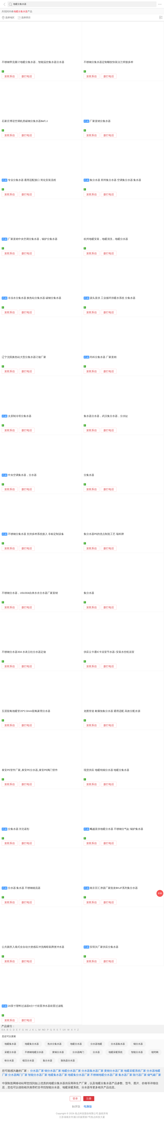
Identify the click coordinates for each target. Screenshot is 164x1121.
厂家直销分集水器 (100, 121)
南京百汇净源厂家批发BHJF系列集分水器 (114, 888)
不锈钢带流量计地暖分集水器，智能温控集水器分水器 (33, 62)
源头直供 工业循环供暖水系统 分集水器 (112, 298)
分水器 (96, 1052)
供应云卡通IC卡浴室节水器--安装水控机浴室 (109, 651)
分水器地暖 (96, 1044)
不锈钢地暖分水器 (34, 1052)
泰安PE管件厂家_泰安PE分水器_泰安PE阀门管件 (30, 770)
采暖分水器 (10, 1052)
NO (43, 1030)
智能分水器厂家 (37, 1074)
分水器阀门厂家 (17, 1074)
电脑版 (88, 1106)
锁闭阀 (154, 1052)
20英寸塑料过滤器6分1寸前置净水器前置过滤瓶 (35, 1005)
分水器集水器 (118, 1044)
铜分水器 (138, 1044)
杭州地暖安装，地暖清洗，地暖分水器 (106, 239)
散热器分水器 (68, 1060)
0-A (3, 1030)
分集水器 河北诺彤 (18, 829)
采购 (160, 893)
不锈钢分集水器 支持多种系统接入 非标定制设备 (36, 534)
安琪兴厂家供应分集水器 (104, 946)
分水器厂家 (37, 1070)
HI (26, 1030)
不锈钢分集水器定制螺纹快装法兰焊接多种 (108, 62)
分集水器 (89, 475)
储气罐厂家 (154, 1074)
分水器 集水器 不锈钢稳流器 (24, 888)
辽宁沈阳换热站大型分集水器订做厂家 (24, 357)
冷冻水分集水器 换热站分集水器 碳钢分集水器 (34, 298)
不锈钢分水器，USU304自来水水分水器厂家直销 (30, 593)
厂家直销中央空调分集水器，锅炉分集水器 (32, 239)
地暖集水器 (10, 1044)
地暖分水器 (76, 1044)
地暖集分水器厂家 (79, 1074)
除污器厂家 (140, 1074)
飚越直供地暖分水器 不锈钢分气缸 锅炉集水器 (116, 829)
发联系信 (9, 76)
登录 (75, 1098)
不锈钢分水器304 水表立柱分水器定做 (24, 651)
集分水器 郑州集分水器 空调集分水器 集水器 (115, 180)
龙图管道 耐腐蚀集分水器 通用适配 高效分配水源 (112, 711)
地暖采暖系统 (115, 1052)
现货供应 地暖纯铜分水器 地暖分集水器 (106, 770)
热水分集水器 (55, 1044)
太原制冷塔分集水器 (19, 416)
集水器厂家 (125, 1074)
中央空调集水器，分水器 (22, 475)
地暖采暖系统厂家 (135, 1070)
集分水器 (89, 593)
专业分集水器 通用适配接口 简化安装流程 (32, 180)
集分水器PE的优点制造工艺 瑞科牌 (104, 534)
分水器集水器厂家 (92, 1070)
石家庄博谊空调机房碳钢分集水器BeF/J (25, 121)
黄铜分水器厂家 (113, 1070)
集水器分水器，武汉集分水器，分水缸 (106, 416)
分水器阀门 (78, 1052)
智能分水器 (137, 1052)
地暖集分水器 (32, 1044)
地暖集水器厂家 (57, 1074)
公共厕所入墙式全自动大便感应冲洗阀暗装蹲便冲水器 (33, 946)
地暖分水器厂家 (71, 1070)
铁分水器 (9, 1060)
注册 (88, 1098)
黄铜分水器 (58, 1052)
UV (64, 1030)
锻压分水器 (28, 1060)
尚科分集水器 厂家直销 (103, 357)
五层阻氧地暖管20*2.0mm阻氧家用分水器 (26, 711)
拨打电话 (27, 76)
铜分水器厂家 (53, 1070)
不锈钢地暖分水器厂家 (104, 1074)
